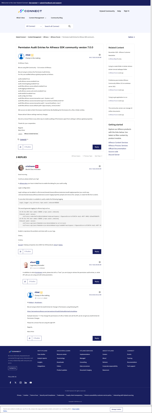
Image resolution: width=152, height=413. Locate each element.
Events (129, 354)
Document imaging (86, 370)
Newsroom (106, 370)
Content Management (34, 37)
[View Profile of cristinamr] (30, 166)
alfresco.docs (24, 183)
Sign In (126, 11)
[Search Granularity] (34, 26)
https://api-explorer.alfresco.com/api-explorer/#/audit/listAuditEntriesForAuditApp (52, 311)
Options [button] (130, 37)
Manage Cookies (116, 411)
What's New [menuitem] (21, 18)
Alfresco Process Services (118, 145)
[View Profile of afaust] (33, 262)
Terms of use (34, 395)
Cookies (25, 395)
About (104, 358)
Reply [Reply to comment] (97, 251)
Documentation (132, 362)
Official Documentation (117, 148)
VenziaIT (20, 245)
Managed (82, 358)
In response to (38, 268)
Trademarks (60, 395)
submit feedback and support (50, 3)
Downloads (60, 362)
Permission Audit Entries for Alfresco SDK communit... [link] (78, 37)
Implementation (85, 354)
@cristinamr (38, 272)
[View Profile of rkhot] (28, 55)
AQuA (55, 245)
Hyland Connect (21, 37)
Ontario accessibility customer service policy (98, 395)
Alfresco (46, 37)
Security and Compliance (47, 395)
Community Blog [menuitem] (57, 18)
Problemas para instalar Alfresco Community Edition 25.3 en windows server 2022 (120, 83)
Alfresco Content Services (31, 134)
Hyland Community (107, 11)
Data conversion (85, 366)
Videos (59, 366)
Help (119, 11)
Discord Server (114, 154)
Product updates (62, 370)
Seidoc (61, 245)
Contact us (12, 368)
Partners (105, 362)
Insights (39, 362)
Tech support (131, 366)
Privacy (19, 395)
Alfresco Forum (55, 37)
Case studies (41, 354)
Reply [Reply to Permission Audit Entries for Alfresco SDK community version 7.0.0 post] (97, 147)
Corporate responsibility (110, 366)
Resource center (62, 354)
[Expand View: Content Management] (46, 17)
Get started (33, 3)
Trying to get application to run (118, 97)
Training (129, 358)
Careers (105, 354)
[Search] (58, 26)
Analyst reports (42, 358)
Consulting (83, 362)
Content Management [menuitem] (36, 18)
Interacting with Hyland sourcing (123, 395)
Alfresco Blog (113, 59)
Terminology (61, 358)
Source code (113, 151)
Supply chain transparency (74, 395)
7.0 (24, 140)
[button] (20, 147)
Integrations (41, 366)
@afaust (31, 303)
